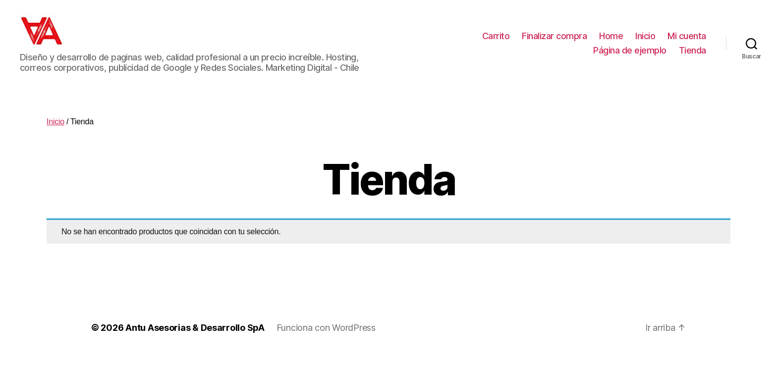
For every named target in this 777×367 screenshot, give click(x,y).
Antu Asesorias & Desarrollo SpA (195, 339)
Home (611, 41)
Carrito (496, 41)
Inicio (645, 41)
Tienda (692, 56)
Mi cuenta (686, 41)
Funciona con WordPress (326, 339)
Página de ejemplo (629, 56)
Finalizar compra (554, 41)
